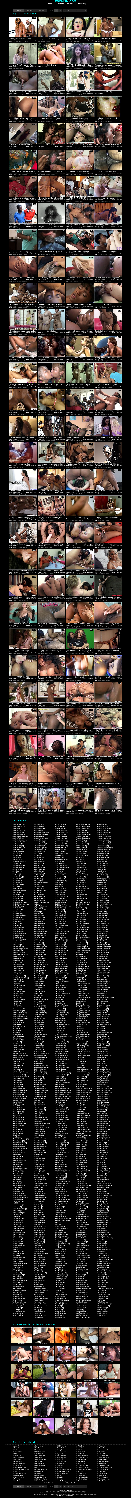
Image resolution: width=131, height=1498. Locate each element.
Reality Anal (102, 1214)
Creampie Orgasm (61, 987)
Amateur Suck (103, 846)
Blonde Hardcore (19, 933)
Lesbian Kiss (81, 1121)
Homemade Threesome (21, 1077)
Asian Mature (81, 867)
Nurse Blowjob (39, 1178)
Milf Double (80, 1156)
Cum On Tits (60, 991)
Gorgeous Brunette (83, 1055)
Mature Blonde (60, 1141)
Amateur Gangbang (41, 838)
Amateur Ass (18, 828)
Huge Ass (80, 1082)
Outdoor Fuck (81, 1183)
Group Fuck (39, 1059)
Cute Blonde (60, 995)
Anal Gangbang (82, 855)
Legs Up (37, 1115)
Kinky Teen (80, 1104)
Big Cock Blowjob (19, 902)
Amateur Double (61, 836)
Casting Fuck (60, 962)
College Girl (102, 980)
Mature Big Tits (40, 1141)
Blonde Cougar (18, 931)
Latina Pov (80, 1112)
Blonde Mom (102, 933)
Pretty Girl (59, 1205)
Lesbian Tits (102, 1131)
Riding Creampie (40, 1226)
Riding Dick (60, 1226)
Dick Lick (59, 999)
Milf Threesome (61, 1164)
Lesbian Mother (103, 1123)
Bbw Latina (80, 881)
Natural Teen (102, 1176)
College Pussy (18, 982)
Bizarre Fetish (60, 912)
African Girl (102, 824)
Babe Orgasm (60, 877)
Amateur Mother (19, 842)
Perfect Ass (17, 1189)
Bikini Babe (101, 910)
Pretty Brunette (18, 1205)
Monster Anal (18, 1170)
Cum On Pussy (39, 991)
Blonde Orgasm (18, 935)
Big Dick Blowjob (82, 904)
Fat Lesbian (38, 1030)
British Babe (102, 943)
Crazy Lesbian (39, 987)
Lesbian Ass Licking (83, 1115)
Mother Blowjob (82, 1172)
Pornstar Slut (102, 1197)
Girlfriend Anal (39, 1051)
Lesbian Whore (39, 1133)
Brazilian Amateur (61, 941)
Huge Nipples (18, 1086)
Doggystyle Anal (61, 1005)
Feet (109, 201)
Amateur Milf (81, 840)
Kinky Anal (80, 1102)
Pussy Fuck (17, 1211)
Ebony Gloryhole (103, 1015)
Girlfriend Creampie (83, 1051)
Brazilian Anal (81, 941)
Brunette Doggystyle (20, 949)
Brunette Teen (103, 952)
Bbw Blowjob (39, 879)
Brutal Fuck (80, 954)
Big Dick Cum (18, 906)
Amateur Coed (18, 832)
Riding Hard (102, 1226)
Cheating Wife (39, 966)
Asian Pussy (17, 871)
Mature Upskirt (102, 1152)
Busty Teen (17, 962)
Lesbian (25, 41)
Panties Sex (17, 1187)
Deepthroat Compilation (105, 997)
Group (51, 494)
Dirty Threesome (40, 1005)
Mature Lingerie (103, 1147)
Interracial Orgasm (62, 1094)
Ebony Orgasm (103, 1018)
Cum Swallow (18, 993)
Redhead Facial (103, 1216)
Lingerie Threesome (83, 1135)
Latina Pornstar (60, 1112)
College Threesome (62, 982)
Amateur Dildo (102, 834)
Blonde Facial (81, 931)
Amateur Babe (39, 828)
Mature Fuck (39, 1145)
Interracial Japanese (83, 1092)
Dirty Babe (59, 1001)
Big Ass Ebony (103, 896)
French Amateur (82, 1042)
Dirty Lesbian (60, 1003)
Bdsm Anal (101, 886)
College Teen (39, 982)
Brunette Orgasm (61, 950)
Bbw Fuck (38, 881)
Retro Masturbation (104, 1222)
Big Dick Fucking (40, 906)
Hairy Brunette (18, 1063)
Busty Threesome (40, 962)
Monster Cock (39, 1170)
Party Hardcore (82, 1187)
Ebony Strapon (18, 1022)
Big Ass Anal (60, 894)
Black (23, 94)
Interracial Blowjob (62, 1088)
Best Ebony (81, 892)
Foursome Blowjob (61, 1042)
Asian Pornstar (81, 869)
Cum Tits (38, 993)
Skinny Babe (102, 1240)
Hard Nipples (18, 1069)
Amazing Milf (60, 851)
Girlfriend (24, 174)
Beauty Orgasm (39, 890)
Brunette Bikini (18, 947)
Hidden (20, 41)
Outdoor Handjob (19, 1185)
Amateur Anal (102, 826)
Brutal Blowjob (60, 954)
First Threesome (103, 1038)
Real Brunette (102, 1213)
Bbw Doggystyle (103, 879)
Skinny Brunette (82, 1242)
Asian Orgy (59, 869)
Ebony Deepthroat (62, 1013)
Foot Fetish (17, 1042)
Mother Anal (60, 1172)
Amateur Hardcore (104, 838)
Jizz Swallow (39, 1102)
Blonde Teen (39, 937)
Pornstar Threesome (62, 1199)
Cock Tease (38, 980)
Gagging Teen (81, 1044)
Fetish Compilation (83, 1034)
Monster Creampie (83, 1170)
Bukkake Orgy (102, 954)
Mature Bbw (102, 1139)
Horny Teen (17, 1082)
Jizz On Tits (17, 1102)
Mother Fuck (18, 1174)
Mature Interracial (40, 1147)
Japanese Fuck (39, 1098)
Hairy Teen (17, 1067)
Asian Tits (17, 873)
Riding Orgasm (18, 1228)
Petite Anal (38, 1189)
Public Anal (17, 1207)
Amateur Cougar (61, 832)
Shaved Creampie (104, 1234)
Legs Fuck (17, 1115)
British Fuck (17, 945)
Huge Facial (102, 1084)
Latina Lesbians (40, 1110)
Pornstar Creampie (62, 1195)
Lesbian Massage (19, 1123)
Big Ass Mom (81, 898)
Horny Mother (60, 1081)
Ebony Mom (81, 1018)
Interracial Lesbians (104, 1092)
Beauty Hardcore (19, 890)
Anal (14, 68)
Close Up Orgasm (40, 978)
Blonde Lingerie (61, 933)
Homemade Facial (82, 1073)
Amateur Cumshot (41, 834)
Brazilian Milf (39, 943)
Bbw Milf (59, 883)
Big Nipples (101, 906)
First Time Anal (18, 1040)
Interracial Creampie (20, 1090)
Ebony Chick (102, 1011)
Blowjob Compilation (83, 937)
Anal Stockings (103, 857)
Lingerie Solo (39, 1135)
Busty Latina (18, 960)
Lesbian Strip (18, 1131)
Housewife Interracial (62, 1082)
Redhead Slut (18, 1220)
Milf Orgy (59, 1160)
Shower (53, 174)
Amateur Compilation (41, 832)
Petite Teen (38, 1191)
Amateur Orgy (81, 842)
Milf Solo (37, 1162)
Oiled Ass (101, 1178)
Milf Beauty (38, 1154)
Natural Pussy (81, 1176)
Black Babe (18, 914)
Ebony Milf (60, 1018)
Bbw (71, 41)
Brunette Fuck (60, 949)
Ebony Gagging (61, 1015)
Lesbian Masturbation (42, 1123)
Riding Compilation (19, 1226)
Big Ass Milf (60, 898)
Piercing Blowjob (61, 1191)
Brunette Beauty (82, 945)
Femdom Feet (18, 1034)
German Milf (38, 1048)
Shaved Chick (81, 1234)
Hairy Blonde (102, 1061)
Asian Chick (81, 863)
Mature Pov (17, 1150)
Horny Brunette (103, 1077)
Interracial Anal (103, 1086)
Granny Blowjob (61, 1057)
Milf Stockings (81, 1162)
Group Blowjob (18, 1059)
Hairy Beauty (81, 1061)
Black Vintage (18, 927)
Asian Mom (17, 869)
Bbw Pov (37, 884)
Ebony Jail (38, 1016)
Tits (80, 733)
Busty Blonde (18, 958)
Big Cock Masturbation (21, 904)
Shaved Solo (18, 1238)
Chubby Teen (39, 972)
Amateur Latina (40, 840)
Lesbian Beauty (18, 1117)
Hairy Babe (59, 1061)
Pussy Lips (80, 1211)
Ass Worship (39, 875)
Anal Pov (80, 857)
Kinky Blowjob (103, 1102)
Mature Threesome (62, 1152)
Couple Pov (81, 985)
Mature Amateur (40, 1139)
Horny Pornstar (82, 1081)
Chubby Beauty (61, 968)
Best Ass (37, 892)
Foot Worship (39, 1042)
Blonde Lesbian (40, 933)
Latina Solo (17, 1114)
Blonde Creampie (40, 931)
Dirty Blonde (81, 1001)
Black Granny (18, 917)
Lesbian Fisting (39, 1121)
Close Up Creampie (41, 976)
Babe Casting (102, 875)
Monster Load (102, 1170)
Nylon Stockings (61, 1178)
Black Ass (101, 912)
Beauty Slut (101, 890)
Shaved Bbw (81, 1232)
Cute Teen (59, 997)
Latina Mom (102, 1110)
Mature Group (81, 1145)
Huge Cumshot (40, 1084)
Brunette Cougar (82, 947)
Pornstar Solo (18, 1199)
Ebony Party (38, 1020)
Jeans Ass (38, 1100)
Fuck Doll (38, 1044)
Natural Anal (17, 1176)
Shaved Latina (39, 1236)
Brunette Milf (18, 950)
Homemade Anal (40, 1073)
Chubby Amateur (103, 966)
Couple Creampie (103, 983)
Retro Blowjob (18, 1222)
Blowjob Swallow (19, 939)
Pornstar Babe (103, 1193)
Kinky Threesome (103, 1104)
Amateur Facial (82, 836)
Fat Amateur (60, 1026)
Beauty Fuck (102, 888)
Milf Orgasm (39, 1160)
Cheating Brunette (104, 962)
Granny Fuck (81, 1057)
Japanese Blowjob (19, 1098)
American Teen (103, 851)
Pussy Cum (81, 1209)
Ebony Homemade (20, 1016)
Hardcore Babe (40, 1069)
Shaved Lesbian (61, 1236)
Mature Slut (59, 1150)
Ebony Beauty (103, 1009)
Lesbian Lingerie (103, 1121)
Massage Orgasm (103, 1137)
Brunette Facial (40, 949)
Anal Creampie (103, 853)
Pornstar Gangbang (104, 1195)
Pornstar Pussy (82, 1197)
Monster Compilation (62, 1170)
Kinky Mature (60, 1104)
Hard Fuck (101, 1067)
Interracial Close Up (104, 1088)
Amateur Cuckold (19, 834)
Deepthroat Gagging (41, 999)
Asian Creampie (19, 865)
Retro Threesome (82, 1224)
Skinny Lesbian (39, 1244)
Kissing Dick (17, 1106)
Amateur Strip (81, 846)
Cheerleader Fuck (82, 966)
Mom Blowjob (39, 1166)
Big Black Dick (40, 900)
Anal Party (59, 857)
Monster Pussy (18, 1172)
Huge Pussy (39, 1086)
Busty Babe (81, 956)
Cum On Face (102, 989)
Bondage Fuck (39, 939)
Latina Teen (60, 1114)
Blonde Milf (81, 933)
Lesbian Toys (18, 1133)
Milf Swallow (39, 1164)
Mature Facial (81, 1143)
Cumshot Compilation (62, 993)
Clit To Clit (80, 974)
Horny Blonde (81, 1077)
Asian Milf (101, 867)
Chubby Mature (61, 970)
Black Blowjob (82, 914)
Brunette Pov (102, 950)
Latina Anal (59, 1106)
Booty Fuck (17, 941)
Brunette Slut (39, 952)
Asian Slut (59, 871)
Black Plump (81, 919)
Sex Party (59, 1230)
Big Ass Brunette (61, 896)
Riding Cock (102, 1224)
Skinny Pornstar (19, 1246)
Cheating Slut (18, 966)
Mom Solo (59, 1168)
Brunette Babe (60, 945)
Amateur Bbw (60, 828)
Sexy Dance (102, 1230)
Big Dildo (80, 906)
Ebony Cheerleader (83, 1011)
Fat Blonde (38, 1028)
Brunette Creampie (104, 947)
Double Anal (17, 1007)
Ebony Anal (39, 1009)
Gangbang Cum (103, 1044)
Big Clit (79, 900)
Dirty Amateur (39, 1001)
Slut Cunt (38, 1247)
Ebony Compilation (20, 1013)
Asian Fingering (61, 865)
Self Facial (101, 1228)
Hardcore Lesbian (103, 1069)
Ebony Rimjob (81, 1020)
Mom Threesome (103, 1168)
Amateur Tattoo (60, 848)
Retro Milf (17, 1224)
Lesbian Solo (39, 1129)
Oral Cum (80, 1180)
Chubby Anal (18, 968)
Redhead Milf (81, 1218)
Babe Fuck (38, 877)
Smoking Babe (39, 1249)
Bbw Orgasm (81, 883)
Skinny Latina (18, 1244)
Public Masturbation (20, 1209)
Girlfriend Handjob (19, 1053)
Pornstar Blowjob (19, 1195)
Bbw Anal (17, 879)
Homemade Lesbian (41, 1075)
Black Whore (39, 927)
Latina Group (102, 1108)
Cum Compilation (103, 987)
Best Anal (17, 892)
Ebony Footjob (18, 1015)
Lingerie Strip (60, 1135)
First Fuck (59, 1038)
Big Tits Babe (60, 908)
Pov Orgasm (102, 1201)
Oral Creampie (60, 1180)
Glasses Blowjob (61, 1053)
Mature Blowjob (82, 1141)
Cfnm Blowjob (81, 962)
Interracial (53, 94)
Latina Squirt (39, 1114)
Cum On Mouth (19, 991)
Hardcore (76, 201)
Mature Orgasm (61, 1148)
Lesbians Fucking (61, 1133)
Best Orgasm (39, 894)
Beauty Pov (80, 890)
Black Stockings (82, 923)
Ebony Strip (39, 1022)
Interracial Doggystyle (84, 1090)
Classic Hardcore (103, 972)
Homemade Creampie (63, 1073)
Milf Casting (102, 1154)
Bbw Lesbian (102, 881)
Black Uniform (102, 925)
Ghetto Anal (81, 1048)
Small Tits (17, 1249)
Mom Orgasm (39, 1168)
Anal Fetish (38, 855)
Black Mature (60, 917)
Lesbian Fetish (102, 1119)
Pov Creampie (18, 1201)
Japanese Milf (102, 1098)
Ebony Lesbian (103, 1016)
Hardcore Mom (18, 1071)
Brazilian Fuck (18, 943)
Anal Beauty (17, 853)
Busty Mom (81, 960)
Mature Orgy (81, 1148)
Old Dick (16, 1180)
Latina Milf (80, 1110)
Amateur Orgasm (61, 842)
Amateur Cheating (82, 830)
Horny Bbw (59, 1077)
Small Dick (80, 1247)
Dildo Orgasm (81, 999)
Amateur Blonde (82, 828)
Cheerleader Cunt (61, 966)
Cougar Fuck (18, 983)
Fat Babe (16, 1028)
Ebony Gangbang (83, 1015)
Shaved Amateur (19, 1232)
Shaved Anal (39, 1232)
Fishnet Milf (80, 1040)
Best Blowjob (60, 892)
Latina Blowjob (103, 1106)
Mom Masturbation (20, 1168)
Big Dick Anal (60, 904)
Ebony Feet (102, 1013)
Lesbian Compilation (83, 1117)
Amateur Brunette (19, 830)
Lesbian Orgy (39, 1125)
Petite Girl (101, 1189)
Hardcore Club (60, 1069)
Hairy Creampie (61, 1063)
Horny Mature (102, 1079)
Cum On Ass (81, 989)
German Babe (60, 1046)
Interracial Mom (40, 1094)
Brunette (76, 68)
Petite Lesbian (18, 1191)
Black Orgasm (39, 919)
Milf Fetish (101, 1156)
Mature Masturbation (20, 1148)
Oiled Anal (80, 1178)
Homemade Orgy (82, 1075)
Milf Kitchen (102, 1158)
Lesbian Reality (61, 1127)
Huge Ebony (81, 1084)
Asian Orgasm (39, 869)
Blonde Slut (101, 935)
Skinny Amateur (61, 1240)
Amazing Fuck (39, 851)
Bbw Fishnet (17, 881)
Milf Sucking (18, 1164)
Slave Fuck (101, 1246)
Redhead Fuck (18, 1218)
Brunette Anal (39, 945)
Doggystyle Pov (103, 1005)
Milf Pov (101, 1160)
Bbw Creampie (81, 879)
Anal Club (38, 853)
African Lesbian (19, 826)
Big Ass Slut (102, 898)
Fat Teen (58, 1032)
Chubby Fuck (102, 968)
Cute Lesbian (18, 997)
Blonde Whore (60, 937)
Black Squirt (60, 923)
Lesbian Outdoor (61, 1125)
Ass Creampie (39, 873)
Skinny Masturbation (62, 1244)
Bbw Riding (59, 884)
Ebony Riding (60, 1020)
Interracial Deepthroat (63, 1090)
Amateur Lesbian (61, 840)
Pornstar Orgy (60, 1197)
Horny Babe (39, 1077)
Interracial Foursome (20, 1092)
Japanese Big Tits (103, 1096)
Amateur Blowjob (104, 828)
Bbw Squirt (101, 884)
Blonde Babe (18, 929)
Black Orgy (59, 919)
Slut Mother (59, 1247)
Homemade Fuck (19, 1075)
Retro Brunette (39, 1222)
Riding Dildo (81, 1226)
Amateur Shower (82, 844)
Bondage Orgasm (61, 939)
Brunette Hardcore (83, 949)
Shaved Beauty (103, 1232)
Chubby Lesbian (40, 970)
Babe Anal (59, 875)
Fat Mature (59, 1030)
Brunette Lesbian (103, 949)
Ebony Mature (39, 1018)
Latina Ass (80, 1106)
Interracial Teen (40, 1096)
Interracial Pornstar (20, 1096)
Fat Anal (79, 1026)
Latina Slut (101, 1112)
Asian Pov (101, 869)
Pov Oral (80, 1201)
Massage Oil (81, 1137)
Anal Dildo (17, 855)
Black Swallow (103, 923)
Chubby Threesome (62, 972)
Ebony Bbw (81, 1009)
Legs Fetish (102, 1114)
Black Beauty (60, 914)
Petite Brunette (81, 1189)
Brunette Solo (60, 952)
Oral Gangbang (18, 1181)
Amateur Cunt (60, 834)
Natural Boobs (39, 1176)
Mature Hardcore (19, 1147)
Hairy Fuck (80, 1063)
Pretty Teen (101, 1205)
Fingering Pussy (103, 1036)
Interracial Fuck (40, 1092)
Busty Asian (59, 956)
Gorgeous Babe (40, 1055)
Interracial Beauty (40, 1088)
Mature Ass (81, 1139)
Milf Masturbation (19, 1160)
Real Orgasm (81, 1214)
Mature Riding (39, 1150)
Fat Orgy (16, 1032)
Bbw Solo (80, 884)
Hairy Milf (80, 1065)
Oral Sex (38, 1181)
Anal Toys (80, 859)
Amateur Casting (40, 830)
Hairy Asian (38, 1061)
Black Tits (80, 925)
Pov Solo (37, 1203)
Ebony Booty (39, 1011)
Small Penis (102, 1247)
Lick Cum (80, 1133)
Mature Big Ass (19, 1141)
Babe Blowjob (82, 875)
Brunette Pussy (19, 952)
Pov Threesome (61, 1203)
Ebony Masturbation (20, 1018)
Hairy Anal (17, 1061)
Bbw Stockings (18, 886)
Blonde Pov (59, 935)
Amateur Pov (18, 844)
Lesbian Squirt (60, 1129)
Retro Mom (38, 1224)
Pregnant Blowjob (82, 1203)
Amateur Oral (39, 842)
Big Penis (17, 908)
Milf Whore (101, 1164)
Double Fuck (60, 1007)
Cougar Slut (59, 983)
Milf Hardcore (81, 1158)
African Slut (39, 826)
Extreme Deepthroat (62, 1024)
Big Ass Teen (18, 900)
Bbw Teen (59, 886)
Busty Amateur (18, 956)
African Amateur (19, 824)
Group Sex (80, 1059)
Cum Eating (17, 989)
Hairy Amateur (102, 1059)
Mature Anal (59, 1139)
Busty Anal (38, 956)
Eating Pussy (102, 1007)
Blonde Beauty (39, 929)
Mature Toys (81, 1152)
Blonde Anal (102, 927)
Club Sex (80, 978)
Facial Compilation (104, 1024)
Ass (108, 307)
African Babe (39, 824)
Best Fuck (101, 892)
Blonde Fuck (102, 931)
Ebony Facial (81, 1013)
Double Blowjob (39, 1007)
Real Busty (17, 1214)
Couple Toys (102, 985)
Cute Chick (101, 995)
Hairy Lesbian (18, 1065)
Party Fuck (38, 1187)
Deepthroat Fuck (19, 999)
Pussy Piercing (103, 1211)
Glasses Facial (81, 1053)
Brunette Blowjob (40, 947)
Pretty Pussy (81, 1205)
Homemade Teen (104, 1075)
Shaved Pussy (103, 1236)
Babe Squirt (81, 877)
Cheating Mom (102, 964)
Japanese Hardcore (83, 1098)
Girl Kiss (16, 1051)
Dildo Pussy (102, 999)
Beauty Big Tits (60, 888)
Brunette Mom (39, 950)
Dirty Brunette (102, 1001)
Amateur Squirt (39, 846)
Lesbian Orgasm (19, 1125)
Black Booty (102, 914)
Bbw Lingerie (18, 883)
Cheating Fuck (18, 964)
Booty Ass (80, 939)
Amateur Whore (40, 850)
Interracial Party (103, 1094)
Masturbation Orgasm (21, 1139)
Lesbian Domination (41, 1119)
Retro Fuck (59, 1222)
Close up (48, 254)
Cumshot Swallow (82, 993)
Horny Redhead (103, 1081)
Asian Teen (101, 871)
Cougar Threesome (83, 983)
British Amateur (82, 943)
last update (60, 4)
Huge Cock (18, 1084)
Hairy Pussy (102, 1065)
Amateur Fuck (18, 838)
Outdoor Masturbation (41, 1185)
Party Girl (59, 1187)
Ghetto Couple (18, 1049)
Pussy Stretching (19, 1213)
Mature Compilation (20, 1143)
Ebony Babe (60, 1009)
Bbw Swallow (39, 886)
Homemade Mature (62, 1075)
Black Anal (80, 912)
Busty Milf (59, 960)
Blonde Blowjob (82, 929)
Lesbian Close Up (61, 1117)
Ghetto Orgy (81, 1049)
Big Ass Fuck (18, 898)
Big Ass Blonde (39, 896)
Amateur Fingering (104, 836)
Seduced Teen (81, 1228)
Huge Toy (80, 1086)
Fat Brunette (60, 1028)
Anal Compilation (61, 853)
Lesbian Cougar (103, 1117)
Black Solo (17, 923)
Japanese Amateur (83, 1096)
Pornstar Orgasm (40, 1197)
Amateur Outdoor (104, 842)
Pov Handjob (39, 1201)
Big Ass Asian (81, 894)
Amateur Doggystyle (20, 836)
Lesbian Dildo (18, 1119)
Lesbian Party (81, 1125)
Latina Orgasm (18, 1112)
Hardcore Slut (81, 1071)
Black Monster (18, 919)
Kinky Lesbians (39, 1104)
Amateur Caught (61, 830)
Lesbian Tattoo (39, 1131)
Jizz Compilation (82, 1100)
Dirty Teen (17, 1005)
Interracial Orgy (82, 1094)
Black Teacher (18, 925)
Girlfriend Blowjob (61, 1051)
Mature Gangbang (61, 1145)
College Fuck (81, 980)
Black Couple (60, 916)
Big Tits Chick (81, 908)
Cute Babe (38, 995)
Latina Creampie (40, 1108)
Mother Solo (102, 1174)
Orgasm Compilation (62, 1181)
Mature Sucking (40, 1152)
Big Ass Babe (102, 894)
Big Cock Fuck (103, 902)
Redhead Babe (60, 1216)
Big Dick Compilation (104, 904)
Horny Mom (38, 1081)
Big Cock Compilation (41, 902)
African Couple (60, 824)
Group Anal (101, 1057)
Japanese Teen (18, 1100)
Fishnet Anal (60, 1040)
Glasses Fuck (102, 1053)
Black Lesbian (39, 917)
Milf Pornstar (81, 1160)
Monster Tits (39, 1172)
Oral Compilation (40, 1180)
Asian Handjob (102, 865)
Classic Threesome (62, 974)
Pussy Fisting (102, 1209)
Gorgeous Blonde (61, 1055)
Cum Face (38, 989)
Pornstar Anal (81, 1193)
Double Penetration (83, 1007)
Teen (109, 361)
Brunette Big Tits (103, 945)
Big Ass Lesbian (40, 898)
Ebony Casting (60, 1011)
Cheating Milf (81, 964)
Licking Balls (102, 1133)
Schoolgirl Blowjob (61, 1228)
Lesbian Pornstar (103, 1125)
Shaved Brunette (61, 1234)
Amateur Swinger (40, 848)
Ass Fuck (80, 873)
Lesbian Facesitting (62, 1119)
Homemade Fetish (104, 1073)
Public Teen (59, 1209)
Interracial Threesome (63, 1096)
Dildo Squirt (17, 1001)
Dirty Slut (101, 1003)
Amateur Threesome (105, 848)
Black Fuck (102, 916)
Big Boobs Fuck (61, 900)
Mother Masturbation (41, 1174)
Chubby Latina (18, 970)
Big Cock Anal (103, 900)
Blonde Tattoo (18, 937)
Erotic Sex (17, 1024)
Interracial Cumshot (41, 1090)
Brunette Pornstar (83, 950)
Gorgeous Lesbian (104, 1055)
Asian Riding (39, 871)
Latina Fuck (81, 1108)
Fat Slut (37, 1032)
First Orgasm (81, 1038)
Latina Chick (17, 1108)
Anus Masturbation (19, 861)
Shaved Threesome (62, 1238)
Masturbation (25, 573)
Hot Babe (38, 1082)
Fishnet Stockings (103, 1040)
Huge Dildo (59, 1084)
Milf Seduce (17, 1162)
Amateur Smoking (103, 844)
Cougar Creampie (103, 982)
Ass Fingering (60, 873)
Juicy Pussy (60, 1102)
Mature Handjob (103, 1145)
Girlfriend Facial (103, 1051)
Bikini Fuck (17, 912)
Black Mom (102, 917)
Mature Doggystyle (62, 1143)
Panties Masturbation (104, 1185)
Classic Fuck (81, 972)
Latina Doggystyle (61, 1108)
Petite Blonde (60, 1189)
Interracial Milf (18, 1094)
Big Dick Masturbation (63, 906)
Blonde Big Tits (60, 929)
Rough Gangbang (40, 1228)
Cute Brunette (81, 995)
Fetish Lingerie (39, 1036)
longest (70, 4)
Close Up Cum (60, 976)
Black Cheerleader (19, 916)
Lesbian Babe (102, 1115)
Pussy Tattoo (39, 1213)
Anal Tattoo (38, 859)
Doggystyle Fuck (82, 1005)
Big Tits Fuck (18, 910)
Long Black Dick (103, 1135)
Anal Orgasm (102, 855)
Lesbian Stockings (82, 1129)
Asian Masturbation (62, 867)
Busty (78, 41)
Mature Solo (81, 1150)
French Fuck (17, 1044)
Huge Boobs (102, 1082)
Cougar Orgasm (40, 983)
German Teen (60, 1048)
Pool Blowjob (60, 1193)
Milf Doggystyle (61, 1156)
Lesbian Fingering (19, 1121)
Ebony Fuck (39, 1015)
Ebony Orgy (18, 1020)
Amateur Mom (103, 840)
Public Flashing (82, 1207)
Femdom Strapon (61, 1034)
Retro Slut (59, 1224)
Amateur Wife (60, 850)
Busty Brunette (39, 958)
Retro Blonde (102, 1220)
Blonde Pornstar (40, 935)
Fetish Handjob (18, 1036)
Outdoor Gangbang (104, 1183)
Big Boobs (25, 281)
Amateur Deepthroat (83, 834)
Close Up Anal (102, 974)
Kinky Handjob (18, 1104)
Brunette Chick (61, 947)
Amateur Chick (103, 830)
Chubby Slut (18, 972)
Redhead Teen (39, 1220)
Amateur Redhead (40, 844)
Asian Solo (80, 871)
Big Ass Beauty (18, 896)
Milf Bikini (59, 1154)
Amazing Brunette (103, 850)
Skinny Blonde (39, 1242)
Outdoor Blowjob (40, 1183)
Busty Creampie (61, 958)
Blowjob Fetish (103, 937)
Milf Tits (79, 1164)
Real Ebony (60, 1214)
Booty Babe (102, 939)
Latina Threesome (82, 1114)
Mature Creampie (40, 1143)
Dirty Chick (17, 1003)
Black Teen (39, 925)
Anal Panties (39, 857)
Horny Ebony (60, 1079)
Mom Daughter (81, 1166)
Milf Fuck (17, 1158)
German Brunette (103, 1046)
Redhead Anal (39, 1216)
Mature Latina (60, 1147)
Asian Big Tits (39, 863)
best (50, 4)
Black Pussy (60, 921)
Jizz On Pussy (102, 1100)
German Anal (39, 1046)
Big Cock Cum (60, 902)
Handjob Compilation (41, 1067)
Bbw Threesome (82, 886)
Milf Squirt (59, 1162)
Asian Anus (80, 861)
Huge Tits (59, 1086)
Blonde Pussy (81, 935)
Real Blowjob (81, 1213)
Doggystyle (25, 600)
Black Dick (81, 916)
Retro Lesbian (81, 1222)
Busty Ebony (81, 958)
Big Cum (38, 904)
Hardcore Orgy (60, 1071)
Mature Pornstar (103, 1148)
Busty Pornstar (103, 960)
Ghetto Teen (102, 1049)
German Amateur (19, 1046)
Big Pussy (38, 908)
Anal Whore (102, 859)
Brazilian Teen (60, 943)
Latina (75, 361)
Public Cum (38, 1207)
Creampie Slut (81, 987)
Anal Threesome (61, 859)
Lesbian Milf (60, 1123)
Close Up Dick (81, 976)
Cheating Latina (61, 964)
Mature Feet (102, 1143)
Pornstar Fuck (81, 1195)
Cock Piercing (18, 980)
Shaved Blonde (39, 1234)
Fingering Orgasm (82, 1036)
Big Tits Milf (60, 910)
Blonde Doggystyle (62, 931)
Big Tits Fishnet (103, 908)
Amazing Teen (81, 851)
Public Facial (60, 1207)
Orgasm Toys (81, 1181)
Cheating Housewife (41, 964)
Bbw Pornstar (18, 884)
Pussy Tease (60, 1213)
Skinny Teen (60, 1246)
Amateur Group (61, 838)
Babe (99, 148)
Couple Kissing (39, 985)
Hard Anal (80, 1067)
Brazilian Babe (102, 941)
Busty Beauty (102, 956)
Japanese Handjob (62, 1098)
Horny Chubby (18, 1079)
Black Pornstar (103, 919)
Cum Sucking (102, 991)
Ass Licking (102, 873)
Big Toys (80, 910)
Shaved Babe (60, 1232)
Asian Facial (38, 865)
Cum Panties (81, 991)
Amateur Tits (18, 850)
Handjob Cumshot (62, 1067)
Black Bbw (38, 914)
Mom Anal (17, 1166)
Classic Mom (39, 974)
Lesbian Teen (60, 1131)
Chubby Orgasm (103, 970)
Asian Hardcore (18, 867)
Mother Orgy (81, 1174)
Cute (109, 228)
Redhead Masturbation (63, 1218)
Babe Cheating (18, 877)
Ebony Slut (102, 1020)
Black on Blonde (82, 927)
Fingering (15, 41)
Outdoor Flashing (61, 1183)
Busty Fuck (102, 958)
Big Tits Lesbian (40, 910)
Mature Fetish (18, 1145)
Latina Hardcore (19, 1110)
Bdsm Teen (17, 888)
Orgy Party (101, 1181)
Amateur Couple (82, 832)
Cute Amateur (18, 995)
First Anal (16, 1038)
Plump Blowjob (18, 1193)
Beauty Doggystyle (83, 888)
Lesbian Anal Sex (61, 1115)
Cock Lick (101, 978)
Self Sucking (17, 1230)
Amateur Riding (61, 844)
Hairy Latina (102, 1063)
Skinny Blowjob (61, 1242)
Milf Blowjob (81, 1154)
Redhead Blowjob (82, 1216)
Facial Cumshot (19, 1026)
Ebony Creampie (40, 1013)
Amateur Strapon (61, 846)
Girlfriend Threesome (41, 1053)
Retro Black (80, 1220)
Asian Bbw (17, 863)
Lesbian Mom (81, 1123)
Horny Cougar (39, 1079)
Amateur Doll (39, 836)
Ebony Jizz (59, 1016)
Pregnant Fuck (102, 1203)
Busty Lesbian (39, 960)
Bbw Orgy (101, 883)
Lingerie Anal (18, 1135)
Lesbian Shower (103, 1127)
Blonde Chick (102, 929)
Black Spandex (39, 923)
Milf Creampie (18, 1156)
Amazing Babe (81, 850)
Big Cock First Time (83, 902)
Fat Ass (101, 1026)
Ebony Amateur (19, 1009)
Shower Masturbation (104, 1238)
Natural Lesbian (61, 1176)
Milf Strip (101, 1162)
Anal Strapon (18, 859)
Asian (42, 387)
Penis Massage (103, 1187)
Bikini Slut (38, 912)
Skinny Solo (38, 1246)
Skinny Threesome (83, 1246)
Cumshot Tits (102, 993)
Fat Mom (101, 1030)
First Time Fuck (39, 1040)
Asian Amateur (39, 861)
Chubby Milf (81, 970)
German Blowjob (82, 1046)
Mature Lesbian (82, 1147)
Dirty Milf (80, 1003)
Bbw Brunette (60, 879)
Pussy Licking (60, 1211)
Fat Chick (80, 1028)
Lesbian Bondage (40, 1117)
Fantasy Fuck (39, 1026)
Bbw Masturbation (41, 883)
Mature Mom (39, 1148)
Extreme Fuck (81, 1024)
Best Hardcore (18, 894)
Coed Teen (59, 980)
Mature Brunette (103, 1141)
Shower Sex (17, 1240)
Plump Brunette (39, 1193)
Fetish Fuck (102, 1034)
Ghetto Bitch (102, 1048)
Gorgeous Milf (18, 1057)
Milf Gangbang (39, 1158)
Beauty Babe (39, 888)
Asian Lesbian (39, 867)
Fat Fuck (101, 1028)
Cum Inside (59, 989)
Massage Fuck (60, 1137)
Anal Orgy (17, 857)
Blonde (23, 414)
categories (80, 4)
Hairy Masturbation (41, 1065)
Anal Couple (81, 853)
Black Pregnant (39, 921)
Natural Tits (17, 1178)
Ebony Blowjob (19, 1011)
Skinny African (39, 1240)
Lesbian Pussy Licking (42, 1127)
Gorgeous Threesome (41, 1057)
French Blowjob (103, 1042)
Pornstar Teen (39, 1199)
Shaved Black (18, 1234)
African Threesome (83, 826)
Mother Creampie (103, 1172)
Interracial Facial (103, 1090)
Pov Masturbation (61, 1201)
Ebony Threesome (83, 1022)
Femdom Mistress (40, 1034)
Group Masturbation (62, 1059)
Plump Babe (102, 1191)
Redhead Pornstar (104, 1218)
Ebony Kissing (82, 1016)
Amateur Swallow (19, 848)
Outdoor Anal (18, 1183)
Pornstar (81, 281)
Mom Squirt (80, 1168)
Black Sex (80, 921)
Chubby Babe (39, 968)
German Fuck (18, 1048)
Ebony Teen (60, 1022)
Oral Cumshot (102, 1180)
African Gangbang (83, 824)
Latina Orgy (38, 1112)
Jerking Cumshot (61, 1100)
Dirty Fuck (38, 1003)
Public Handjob (103, 1207)
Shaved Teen (39, 1238)
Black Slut (101, 921)
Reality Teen (17, 1216)
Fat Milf (79, 1030)
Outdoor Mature (61, 1185)
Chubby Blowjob (82, 968)
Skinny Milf (80, 1244)
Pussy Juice (38, 1211)
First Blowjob (39, 1038)
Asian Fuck (80, 865)
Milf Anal (16, 1154)
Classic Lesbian (18, 974)
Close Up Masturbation (21, 978)
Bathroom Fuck (103, 877)
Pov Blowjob (81, 1199)
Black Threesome (61, 925)
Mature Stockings (19, 1152)
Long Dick (17, 1137)
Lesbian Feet (81, 1119)
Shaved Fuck (18, 1236)
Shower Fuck (81, 1238)
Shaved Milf (81, 1236)
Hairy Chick (38, 1063)
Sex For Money (39, 1230)
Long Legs (38, 1137)
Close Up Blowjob (19, 976)
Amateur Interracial (20, 840)
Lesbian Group (60, 1121)
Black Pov (17, 921)
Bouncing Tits (39, 941)
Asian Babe (101, 861)
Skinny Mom (102, 1244)
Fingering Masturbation (63, 1036)
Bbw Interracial (61, 881)
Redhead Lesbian (40, 1218)
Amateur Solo (18, 846)
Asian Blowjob (60, 863)
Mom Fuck (101, 1166)
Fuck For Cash (60, 1044)
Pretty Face (38, 1205)
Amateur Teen (81, 848)
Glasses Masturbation (20, 1055)
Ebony (43, 41)
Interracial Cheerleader (84, 1088)
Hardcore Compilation (84, 1069)
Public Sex (38, 1209)
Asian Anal (59, 861)
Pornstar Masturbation (20, 1197)
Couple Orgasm (61, 985)
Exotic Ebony (39, 1024)
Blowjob (79, 547)
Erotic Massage (103, 1022)
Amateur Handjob (83, 838)
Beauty (81, 307)
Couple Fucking (19, 985)
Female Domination (104, 1032)
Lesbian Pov (17, 1127)
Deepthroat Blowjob (83, 997)
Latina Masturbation (62, 1110)
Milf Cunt (37, 1156)
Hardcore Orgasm (40, 1071)
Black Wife (59, 927)
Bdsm (17, 68)
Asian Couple (102, 863)
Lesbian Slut (17, 1129)
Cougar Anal (81, 982)
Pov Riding (17, 1203)
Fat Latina (17, 1030)
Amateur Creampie (104, 832)
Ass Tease (17, 875)
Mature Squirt (102, 1150)
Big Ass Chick (81, 896)
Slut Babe (17, 1247)
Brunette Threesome (20, 954)
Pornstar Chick (39, 1195)
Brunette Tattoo (82, 952)
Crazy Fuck (17, 987)
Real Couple (39, 1214)
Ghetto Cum (39, 1049)
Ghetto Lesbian (61, 1049)
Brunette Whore (40, 954)
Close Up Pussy (61, 978)
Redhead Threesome (62, 1220)
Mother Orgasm (61, 1174)
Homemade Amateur (20, 1073)
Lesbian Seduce (82, 1127)
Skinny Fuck (102, 1242)
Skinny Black (18, 1242)
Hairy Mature (60, 1065)
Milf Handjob (60, 1158)
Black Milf (80, 917)
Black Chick (39, 916)
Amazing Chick (18, 851)
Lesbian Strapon (103, 1129)
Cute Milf (37, 997)
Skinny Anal (81, 1240)
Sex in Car (80, 1230)
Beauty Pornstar (61, 890)
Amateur (100, 68)
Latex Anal (38, 1106)
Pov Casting (102, 1199)
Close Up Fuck (103, 976)
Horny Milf (17, 1081)
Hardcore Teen (103, 1071)
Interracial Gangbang (63, 1092)
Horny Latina (81, 1079)
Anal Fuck (59, 855)
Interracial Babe (19, 1088)
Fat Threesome (82, 1032)
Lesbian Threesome (83, 1131)
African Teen (60, 826)
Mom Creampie (61, 1166)
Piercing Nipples (82, 1191)
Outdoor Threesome (83, 1185)
